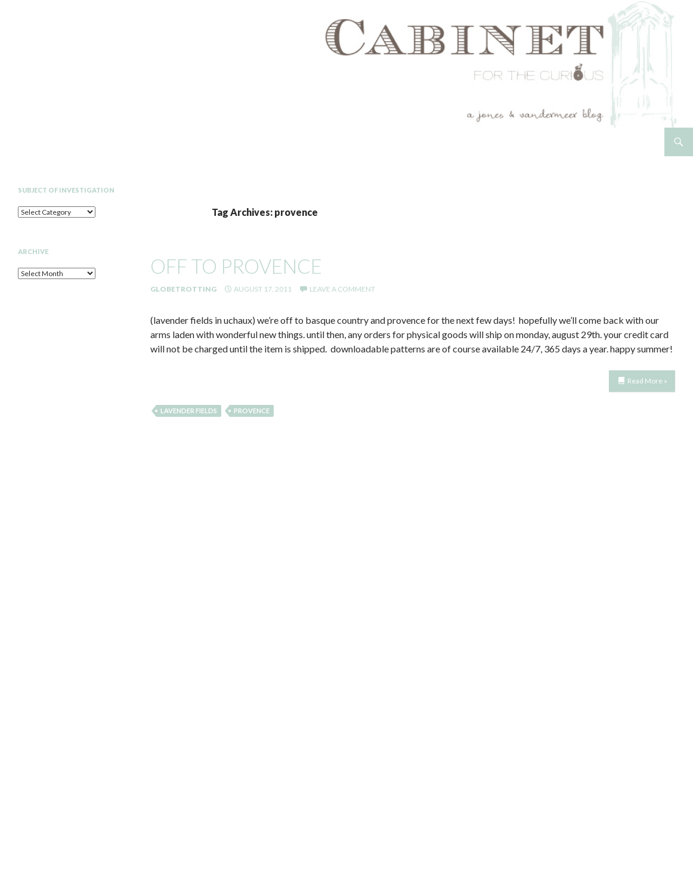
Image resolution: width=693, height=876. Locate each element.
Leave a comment (342, 288)
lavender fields (188, 410)
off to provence (236, 266)
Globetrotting (183, 288)
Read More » (647, 380)
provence (252, 410)
